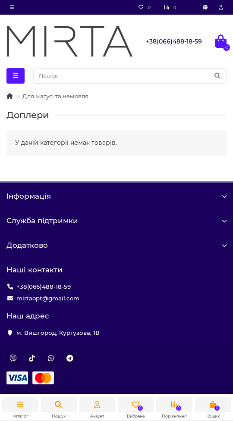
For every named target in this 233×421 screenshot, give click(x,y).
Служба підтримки (116, 220)
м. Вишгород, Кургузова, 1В (58, 332)
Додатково (116, 245)
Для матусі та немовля (55, 96)
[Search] (130, 76)
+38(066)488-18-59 (43, 286)
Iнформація (116, 196)
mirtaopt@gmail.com (47, 298)
